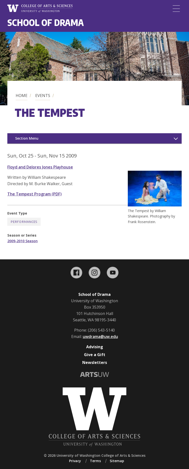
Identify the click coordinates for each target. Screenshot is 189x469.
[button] (155, 205)
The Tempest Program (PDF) (34, 194)
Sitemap (117, 460)
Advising (94, 346)
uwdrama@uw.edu (100, 336)
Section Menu (26, 138)
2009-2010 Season (22, 241)
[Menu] (176, 8)
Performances (24, 222)
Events (42, 95)
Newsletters (94, 362)
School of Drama (45, 22)
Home (21, 95)
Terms (95, 460)
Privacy (75, 460)
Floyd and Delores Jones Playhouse (40, 167)
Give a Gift (94, 354)
